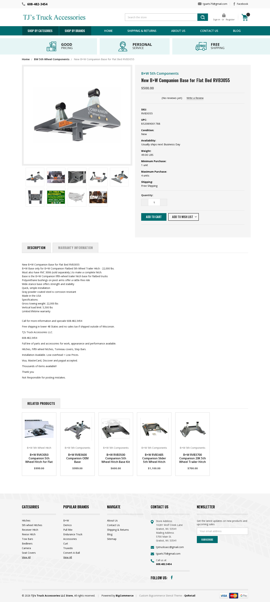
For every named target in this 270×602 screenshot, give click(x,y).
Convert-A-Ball (71, 552)
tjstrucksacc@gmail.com (170, 547)
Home (108, 31)
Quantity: (147, 195)
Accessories (70, 539)
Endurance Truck (72, 534)
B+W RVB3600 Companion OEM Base (77, 458)
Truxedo (68, 548)
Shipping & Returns (141, 31)
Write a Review (195, 98)
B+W (66, 520)
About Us (178, 31)
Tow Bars (27, 539)
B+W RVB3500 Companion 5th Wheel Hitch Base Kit (115, 458)
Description (36, 247)
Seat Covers (29, 552)
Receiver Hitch (30, 529)
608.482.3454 (164, 564)
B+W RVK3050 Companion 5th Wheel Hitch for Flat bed (39, 460)
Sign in (216, 19)
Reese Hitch (29, 534)
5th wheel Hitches (32, 525)
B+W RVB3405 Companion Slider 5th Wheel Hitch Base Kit (154, 460)
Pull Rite (67, 529)
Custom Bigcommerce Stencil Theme (161, 595)
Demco (67, 525)
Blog (237, 31)
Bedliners (27, 543)
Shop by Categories (40, 31)
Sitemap (111, 539)
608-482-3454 (37, 4)
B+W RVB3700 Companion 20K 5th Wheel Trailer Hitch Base (192, 460)
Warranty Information (75, 247)
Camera (26, 548)
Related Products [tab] (41, 403)
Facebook (242, 3)
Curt (65, 543)
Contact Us (209, 31)
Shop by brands (75, 31)
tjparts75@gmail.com (215, 3)
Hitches (26, 520)
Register (230, 19)
